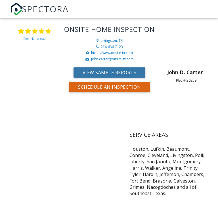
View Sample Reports (110, 72)
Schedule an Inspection (109, 87)
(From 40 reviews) (34, 39)
